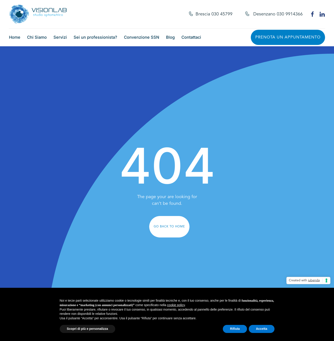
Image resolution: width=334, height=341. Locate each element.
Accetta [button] (261, 328)
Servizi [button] (60, 37)
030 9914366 (290, 14)
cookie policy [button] (176, 305)
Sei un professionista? (95, 37)
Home (14, 37)
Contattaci (191, 37)
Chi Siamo (37, 37)
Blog (170, 37)
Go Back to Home (169, 226)
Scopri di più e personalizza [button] (87, 328)
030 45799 (221, 14)
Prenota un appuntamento (288, 37)
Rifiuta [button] (235, 328)
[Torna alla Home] (38, 14)
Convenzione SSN (141, 37)
